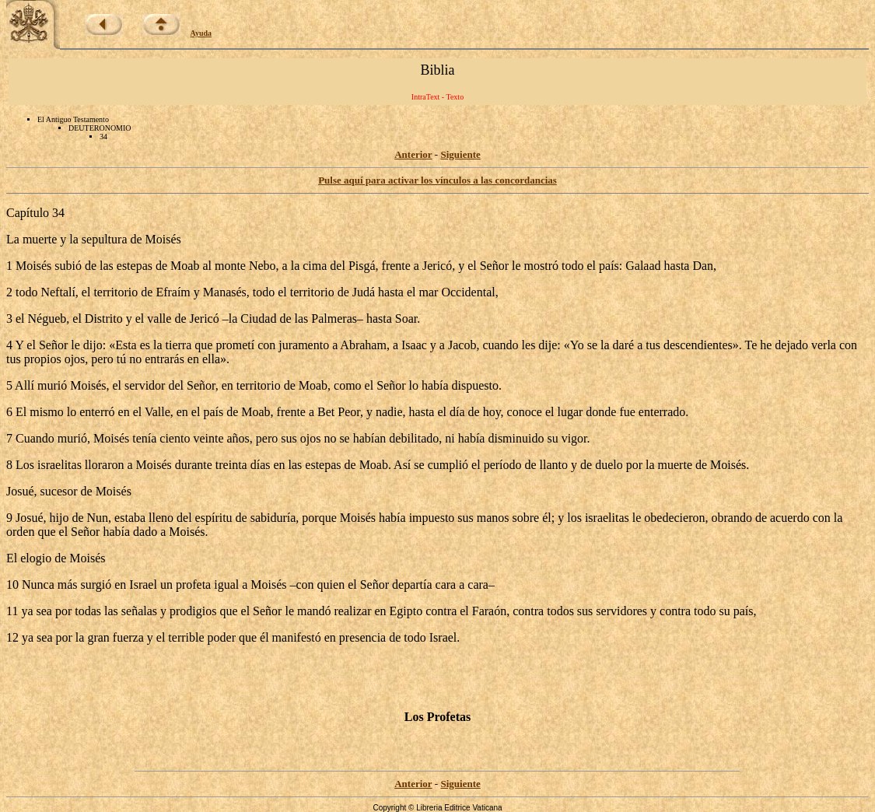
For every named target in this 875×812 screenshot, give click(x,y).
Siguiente (460, 154)
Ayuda (201, 33)
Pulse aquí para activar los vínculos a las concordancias (437, 180)
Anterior (413, 154)
